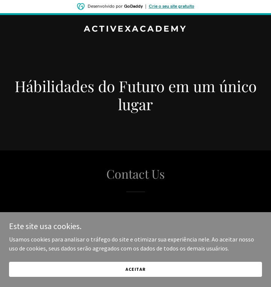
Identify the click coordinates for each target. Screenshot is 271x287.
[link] (135, 29)
